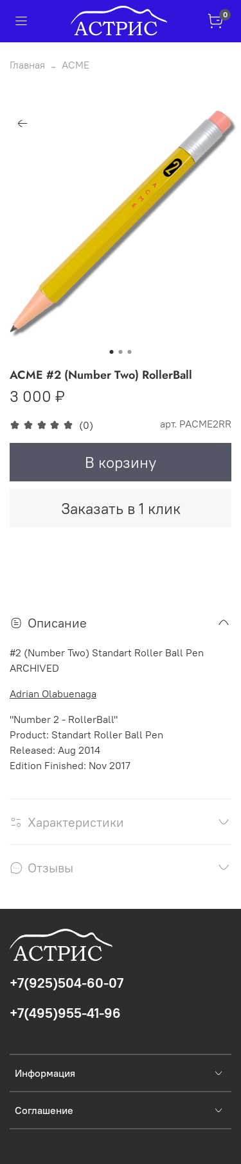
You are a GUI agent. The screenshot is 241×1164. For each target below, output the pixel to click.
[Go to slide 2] (121, 352)
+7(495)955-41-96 (65, 1013)
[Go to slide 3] (130, 352)
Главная (27, 64)
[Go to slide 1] (112, 352)
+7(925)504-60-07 (66, 983)
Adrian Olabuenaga (53, 693)
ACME (75, 64)
